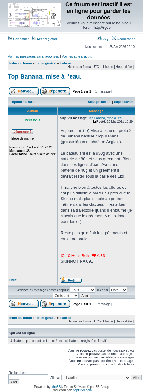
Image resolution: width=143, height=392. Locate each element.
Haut (12, 280)
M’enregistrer (44, 39)
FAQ (102, 39)
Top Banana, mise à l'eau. (44, 76)
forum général (45, 63)
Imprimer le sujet (23, 102)
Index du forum (20, 63)
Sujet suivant (123, 102)
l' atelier (65, 63)
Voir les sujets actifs (77, 56)
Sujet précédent (99, 102)
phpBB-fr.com (82, 390)
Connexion (19, 39)
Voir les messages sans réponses (33, 56)
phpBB (56, 387)
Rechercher (123, 39)
